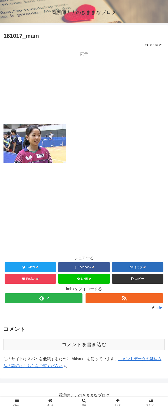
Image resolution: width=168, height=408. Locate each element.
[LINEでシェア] (84, 279)
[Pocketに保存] (30, 279)
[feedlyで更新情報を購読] (43, 298)
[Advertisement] (84, 88)
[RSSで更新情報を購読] (124, 298)
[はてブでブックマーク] (138, 267)
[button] (138, 279)
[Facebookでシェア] (84, 267)
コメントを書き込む (84, 344)
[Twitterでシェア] (30, 267)
